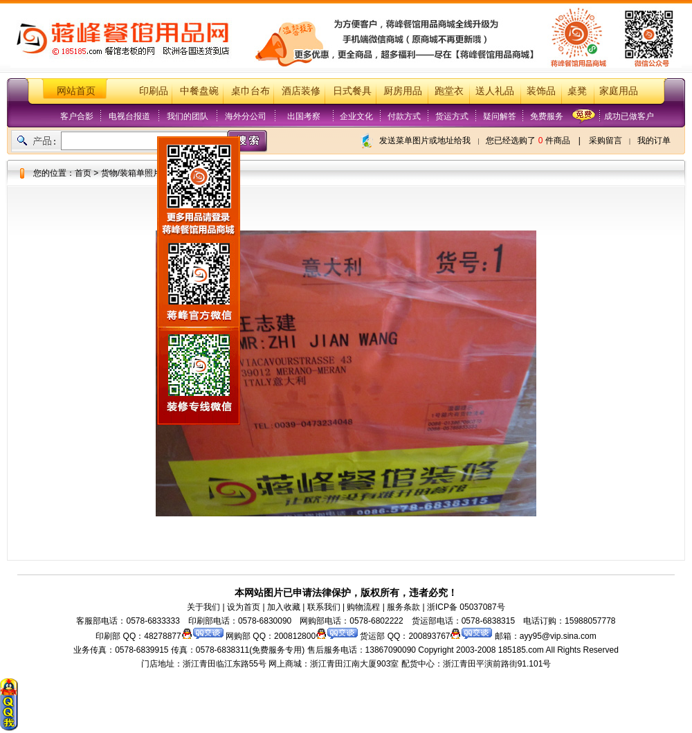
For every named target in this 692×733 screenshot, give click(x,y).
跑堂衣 (449, 91)
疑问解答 (499, 116)
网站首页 (76, 91)
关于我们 (203, 607)
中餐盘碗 (199, 91)
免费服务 (546, 116)
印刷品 (153, 91)
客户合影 (76, 116)
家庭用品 (618, 91)
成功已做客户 (629, 116)
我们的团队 (187, 116)
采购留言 (605, 140)
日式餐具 (352, 91)
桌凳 (577, 91)
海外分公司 (245, 116)
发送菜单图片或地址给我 (425, 140)
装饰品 (541, 91)
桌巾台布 (250, 91)
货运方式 (451, 116)
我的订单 (654, 140)
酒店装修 (301, 91)
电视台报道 (129, 116)
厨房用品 (402, 91)
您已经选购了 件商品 (528, 140)
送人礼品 (494, 91)
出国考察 (303, 116)
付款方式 (404, 116)
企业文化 (356, 116)
